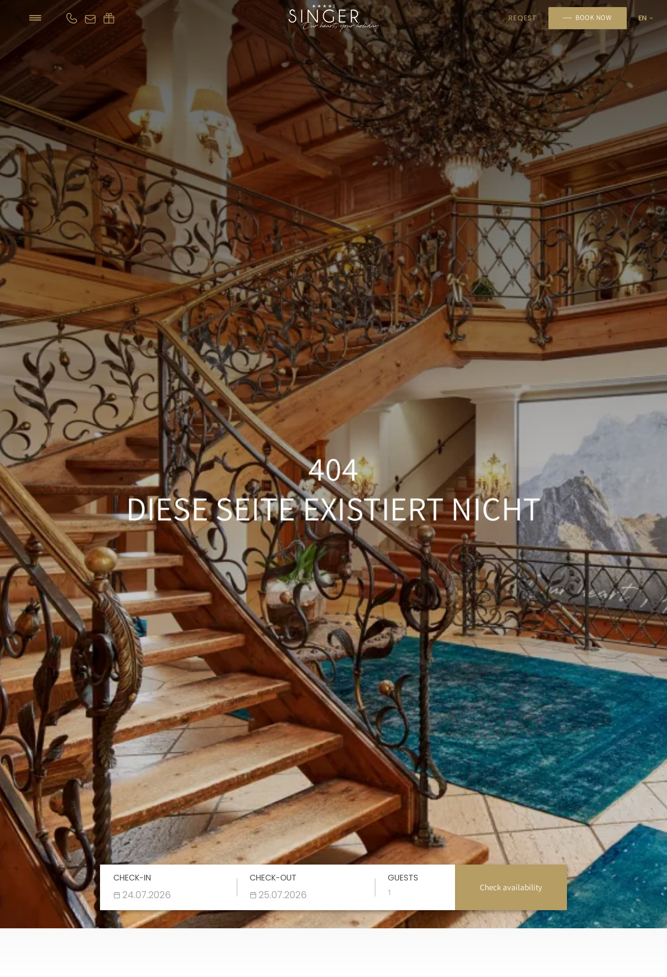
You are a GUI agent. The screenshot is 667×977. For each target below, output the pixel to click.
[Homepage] (333, 18)
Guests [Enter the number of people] (403, 877)
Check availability (511, 887)
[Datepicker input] (171, 895)
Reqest (522, 18)
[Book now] (587, 18)
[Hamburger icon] (35, 18)
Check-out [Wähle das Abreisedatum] (273, 877)
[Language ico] (644, 18)
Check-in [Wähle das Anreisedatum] (132, 877)
